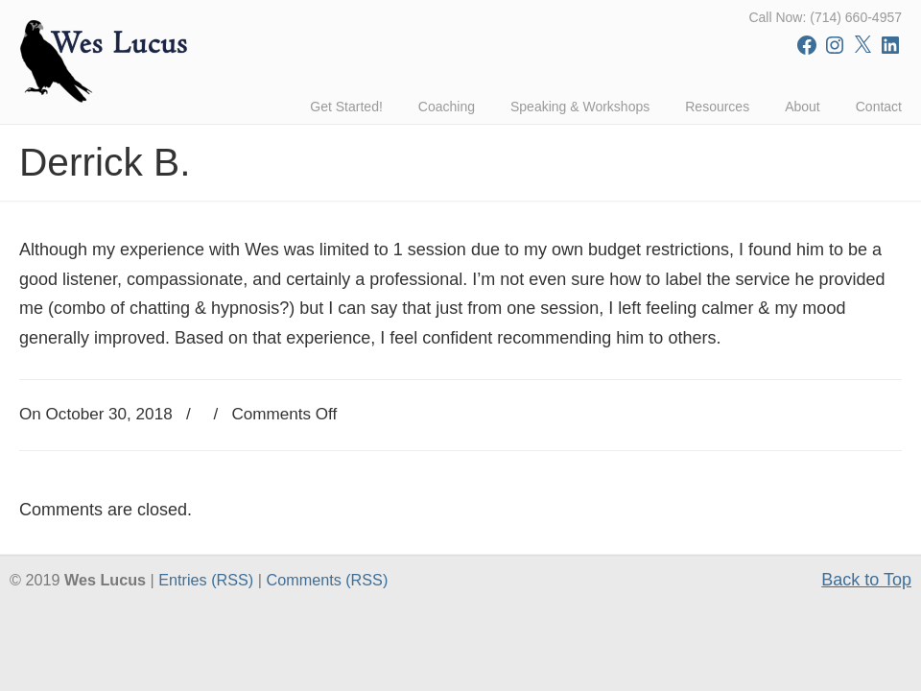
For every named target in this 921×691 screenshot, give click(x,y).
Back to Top (866, 579)
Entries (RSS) (205, 579)
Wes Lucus (105, 57)
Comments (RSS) (327, 579)
